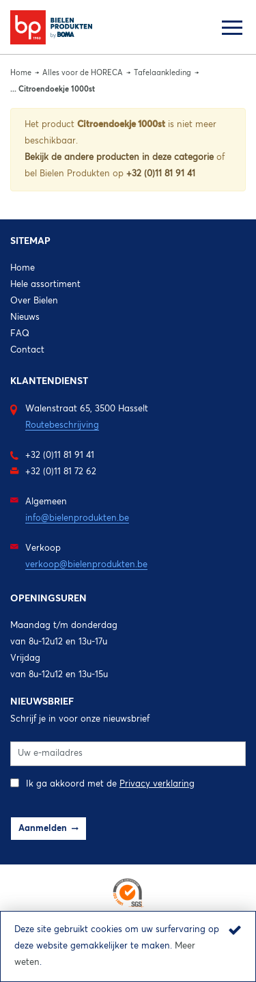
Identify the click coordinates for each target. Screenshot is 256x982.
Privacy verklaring (157, 784)
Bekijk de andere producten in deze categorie (120, 157)
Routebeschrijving (62, 425)
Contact (27, 350)
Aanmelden (42, 828)
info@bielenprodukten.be (77, 518)
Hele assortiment (45, 284)
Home (20, 73)
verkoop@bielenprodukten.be (86, 564)
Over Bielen (34, 301)
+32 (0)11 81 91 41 (160, 173)
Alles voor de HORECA (82, 73)
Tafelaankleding (162, 73)
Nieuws (25, 317)
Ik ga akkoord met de (102, 783)
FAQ (19, 333)
